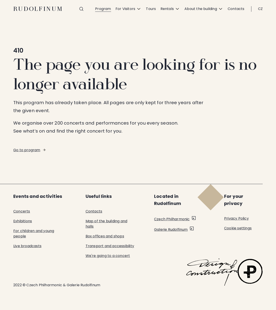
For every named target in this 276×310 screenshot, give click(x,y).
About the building (203, 9)
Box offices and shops (105, 236)
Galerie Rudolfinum (171, 229)
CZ (260, 8)
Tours (151, 8)
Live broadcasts (27, 245)
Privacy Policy (236, 218)
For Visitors (128, 9)
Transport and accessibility (110, 245)
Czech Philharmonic (172, 219)
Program (103, 8)
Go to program (26, 150)
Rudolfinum (38, 9)
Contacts (236, 8)
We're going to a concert (108, 255)
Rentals (170, 9)
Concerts (21, 211)
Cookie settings (238, 228)
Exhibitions (22, 221)
